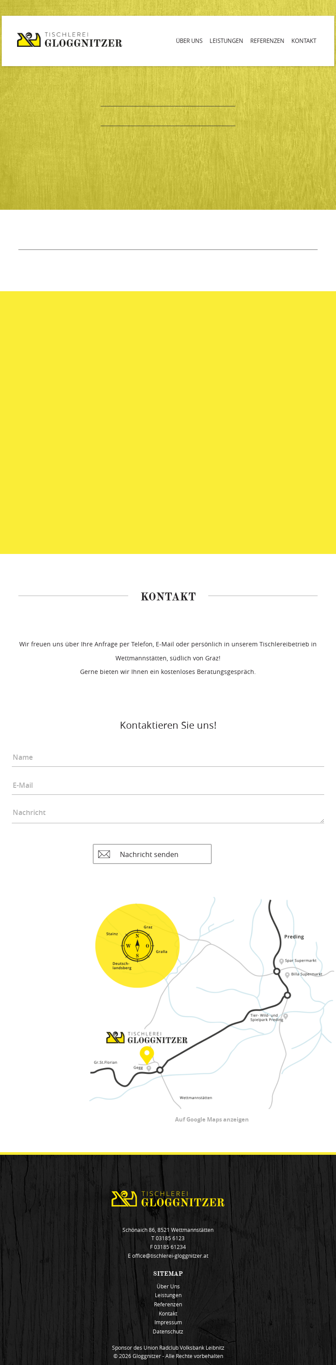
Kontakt (303, 41)
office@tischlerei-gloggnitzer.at (170, 1255)
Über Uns (189, 41)
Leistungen (226, 41)
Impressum (168, 1322)
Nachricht (168, 812)
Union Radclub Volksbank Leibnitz (184, 1347)
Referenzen (267, 41)
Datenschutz (168, 1331)
